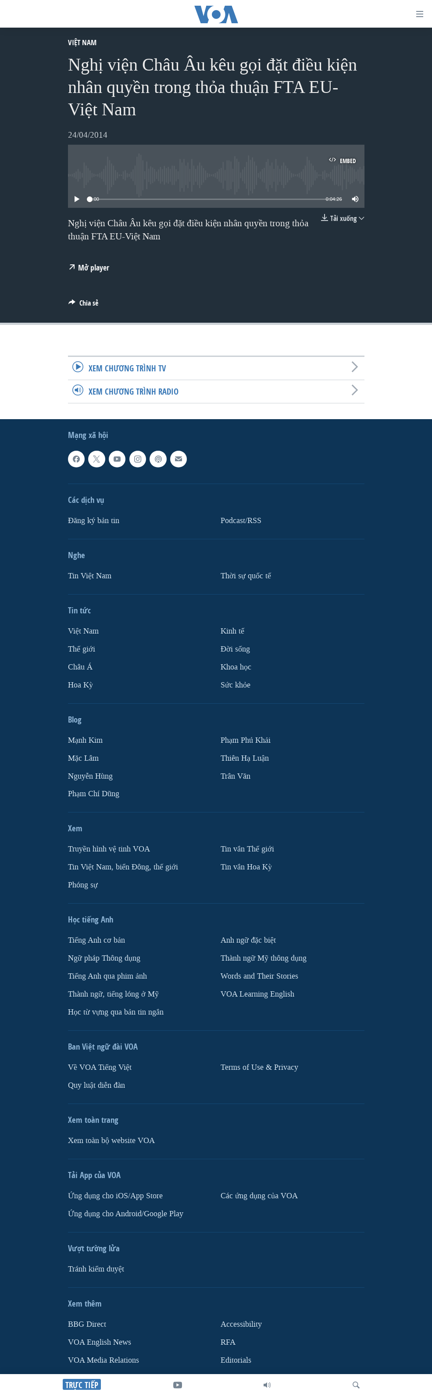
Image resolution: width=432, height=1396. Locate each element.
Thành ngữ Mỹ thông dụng (264, 958)
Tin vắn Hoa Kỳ (246, 867)
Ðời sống (235, 649)
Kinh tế (232, 631)
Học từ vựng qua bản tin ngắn (116, 1012)
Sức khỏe (235, 685)
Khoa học (236, 667)
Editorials (236, 1360)
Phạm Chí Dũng (93, 794)
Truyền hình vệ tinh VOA (109, 849)
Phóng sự (83, 885)
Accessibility (241, 1324)
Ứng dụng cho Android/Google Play (125, 1214)
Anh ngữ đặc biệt (248, 940)
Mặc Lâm (83, 758)
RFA (228, 1342)
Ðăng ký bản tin (93, 521)
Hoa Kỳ (80, 685)
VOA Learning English (257, 994)
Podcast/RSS (241, 521)
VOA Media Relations (103, 1360)
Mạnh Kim (85, 740)
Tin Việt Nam (89, 576)
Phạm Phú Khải (246, 740)
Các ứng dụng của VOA (259, 1196)
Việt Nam (82, 42)
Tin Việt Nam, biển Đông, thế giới (123, 867)
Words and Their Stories (259, 976)
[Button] (83, 305)
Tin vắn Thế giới (247, 849)
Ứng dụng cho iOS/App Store (115, 1196)
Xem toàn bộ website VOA (111, 1141)
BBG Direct (87, 1324)
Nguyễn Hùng (90, 776)
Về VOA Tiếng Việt (100, 1067)
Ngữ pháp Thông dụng (104, 958)
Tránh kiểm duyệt (96, 1269)
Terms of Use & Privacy (259, 1067)
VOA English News (99, 1342)
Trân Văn (235, 776)
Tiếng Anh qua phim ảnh (107, 976)
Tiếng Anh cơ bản (96, 940)
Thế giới (81, 649)
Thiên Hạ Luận (245, 758)
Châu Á (80, 667)
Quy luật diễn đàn (96, 1085)
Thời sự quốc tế (246, 576)
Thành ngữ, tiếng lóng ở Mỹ (113, 994)
